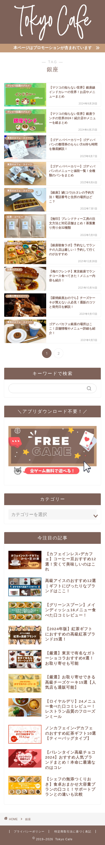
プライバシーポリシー (29, 831)
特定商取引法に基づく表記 (72, 831)
